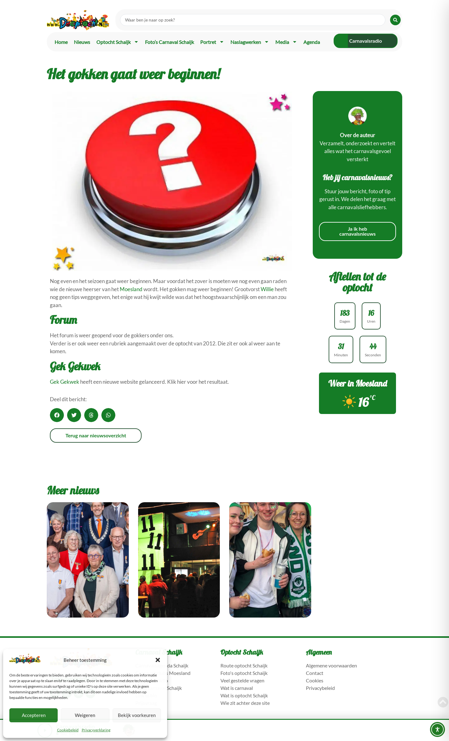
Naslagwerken (249, 41)
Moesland (131, 289)
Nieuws (82, 42)
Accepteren (34, 715)
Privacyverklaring (96, 730)
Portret (212, 41)
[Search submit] (395, 20)
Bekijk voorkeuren (137, 715)
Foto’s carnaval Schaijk (169, 42)
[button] (158, 660)
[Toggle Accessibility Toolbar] (437, 729)
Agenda (311, 42)
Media (286, 41)
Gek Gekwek (64, 381)
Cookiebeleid (68, 730)
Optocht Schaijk (117, 41)
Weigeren (85, 715)
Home (61, 42)
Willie (267, 289)
